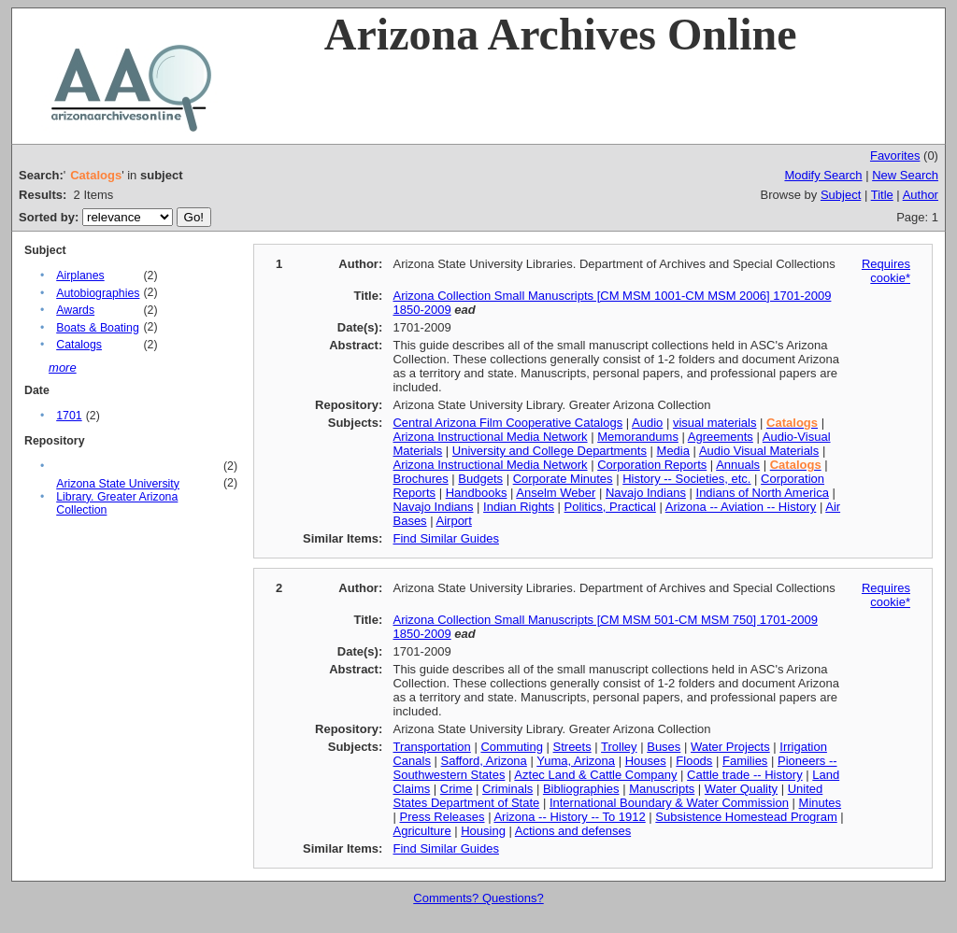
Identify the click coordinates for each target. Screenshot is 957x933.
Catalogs (79, 344)
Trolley (619, 747)
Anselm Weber (555, 493)
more (63, 367)
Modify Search (823, 175)
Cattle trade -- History (745, 775)
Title (882, 195)
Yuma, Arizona (575, 761)
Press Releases (441, 817)
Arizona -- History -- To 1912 (569, 817)
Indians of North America (762, 493)
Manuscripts (661, 789)
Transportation (431, 747)
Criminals (507, 789)
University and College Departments (549, 451)
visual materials (715, 423)
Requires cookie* (886, 271)
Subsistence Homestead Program (745, 817)
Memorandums (637, 437)
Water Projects (730, 747)
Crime (456, 789)
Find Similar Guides (445, 538)
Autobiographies (97, 293)
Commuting (511, 747)
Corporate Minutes (563, 479)
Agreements (720, 437)
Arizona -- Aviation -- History (741, 507)
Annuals (738, 465)
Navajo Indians (646, 493)
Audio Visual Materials (759, 451)
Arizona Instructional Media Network (490, 437)
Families (744, 761)
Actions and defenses (573, 831)
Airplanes (80, 275)
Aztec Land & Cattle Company (595, 775)
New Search (905, 175)
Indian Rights (518, 507)
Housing (483, 831)
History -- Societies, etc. (686, 479)
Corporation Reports (652, 465)
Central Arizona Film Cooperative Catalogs (507, 423)
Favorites (895, 155)
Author (920, 195)
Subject (841, 195)
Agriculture (421, 831)
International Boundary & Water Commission (669, 803)
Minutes (820, 803)
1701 (68, 415)
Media (673, 451)
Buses (663, 747)
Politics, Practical (610, 507)
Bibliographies (581, 789)
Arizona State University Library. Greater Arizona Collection (117, 496)
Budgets (480, 479)
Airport (454, 521)
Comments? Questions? (478, 898)
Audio (647, 423)
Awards (75, 310)
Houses (645, 761)
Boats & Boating (97, 327)
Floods (694, 761)
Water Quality (741, 789)
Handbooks (476, 493)
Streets (572, 747)
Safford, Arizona (484, 761)
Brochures (420, 479)
